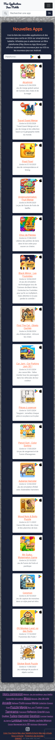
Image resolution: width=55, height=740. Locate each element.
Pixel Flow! (27, 161)
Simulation (19, 699)
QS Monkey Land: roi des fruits (27, 630)
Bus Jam (31, 707)
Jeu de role (43, 698)
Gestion (35, 716)
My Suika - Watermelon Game (27, 556)
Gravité (41, 711)
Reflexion (32, 711)
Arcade (6, 703)
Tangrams (11, 711)
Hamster (23, 716)
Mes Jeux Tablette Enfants (27, 733)
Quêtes (5, 716)
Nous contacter (17, 736)
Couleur (46, 707)
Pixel (8, 707)
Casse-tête (10, 699)
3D (28, 724)
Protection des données (34, 736)
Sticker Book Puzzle (27, 663)
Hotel (25, 720)
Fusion (39, 707)
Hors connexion (13, 694)
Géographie (42, 724)
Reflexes (15, 703)
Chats (47, 712)
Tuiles (13, 716)
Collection (43, 703)
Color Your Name (10, 733)
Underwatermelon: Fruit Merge (27, 198)
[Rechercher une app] (26, 13)
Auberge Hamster (28, 481)
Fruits (22, 703)
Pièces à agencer (27, 407)
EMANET (18, 738)
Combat (43, 716)
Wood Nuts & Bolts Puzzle (27, 518)
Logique (17, 720)
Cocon (10, 724)
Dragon (50, 703)
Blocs (27, 698)
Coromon (27, 593)
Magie (24, 707)
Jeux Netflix (48, 694)
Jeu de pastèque (36, 694)
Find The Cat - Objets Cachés (27, 327)
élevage (34, 699)
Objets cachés (36, 720)
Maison (26, 694)
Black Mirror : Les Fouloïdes (28, 274)
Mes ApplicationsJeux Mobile (12, 5)
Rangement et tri (20, 724)
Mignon (47, 720)
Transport (23, 712)
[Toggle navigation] (48, 5)
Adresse (28, 703)
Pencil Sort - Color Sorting (27, 444)
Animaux (34, 724)
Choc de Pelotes (27, 235)
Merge (35, 703)
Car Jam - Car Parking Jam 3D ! (27, 365)
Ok (49, 13)
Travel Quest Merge (28, 120)
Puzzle (14, 707)
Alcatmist (27, 82)
